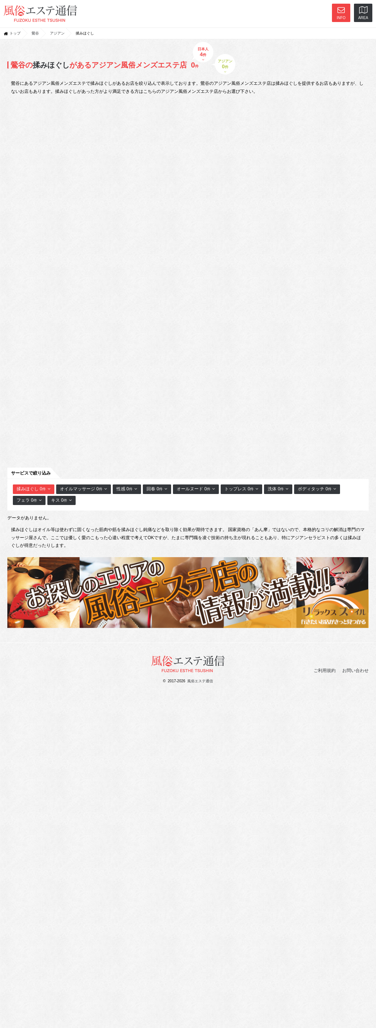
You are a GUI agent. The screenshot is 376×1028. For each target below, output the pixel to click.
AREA (363, 13)
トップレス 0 (241, 488)
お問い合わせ (355, 670)
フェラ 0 (29, 500)
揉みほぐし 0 (34, 488)
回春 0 (157, 488)
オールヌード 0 (196, 488)
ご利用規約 (325, 670)
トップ (15, 33)
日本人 (203, 54)
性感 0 (126, 488)
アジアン (57, 33)
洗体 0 (278, 488)
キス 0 (61, 500)
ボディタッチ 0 (317, 488)
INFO (341, 13)
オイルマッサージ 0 (83, 488)
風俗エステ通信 (200, 681)
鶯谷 (35, 33)
